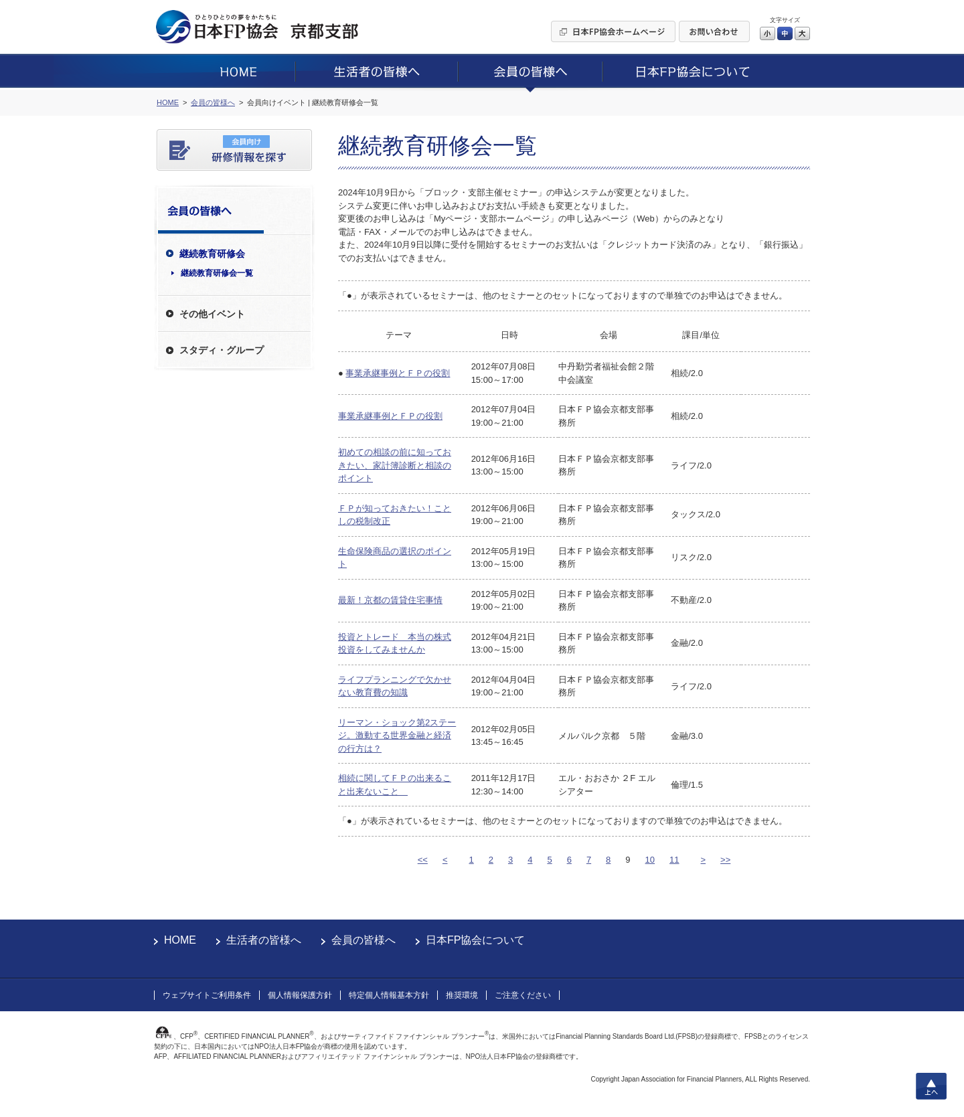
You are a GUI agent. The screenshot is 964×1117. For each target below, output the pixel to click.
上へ (931, 1086)
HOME (180, 940)
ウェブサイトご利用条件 (207, 995)
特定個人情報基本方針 (389, 995)
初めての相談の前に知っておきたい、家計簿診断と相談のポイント (394, 465)
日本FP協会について (475, 940)
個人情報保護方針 (300, 995)
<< (423, 860)
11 (674, 860)
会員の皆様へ (363, 940)
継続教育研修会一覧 (217, 273)
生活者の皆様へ (263, 940)
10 (650, 860)
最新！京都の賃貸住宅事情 (390, 600)
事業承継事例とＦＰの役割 (397, 373)
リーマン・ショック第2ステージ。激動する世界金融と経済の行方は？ (397, 735)
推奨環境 (462, 995)
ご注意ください (523, 995)
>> (725, 860)
